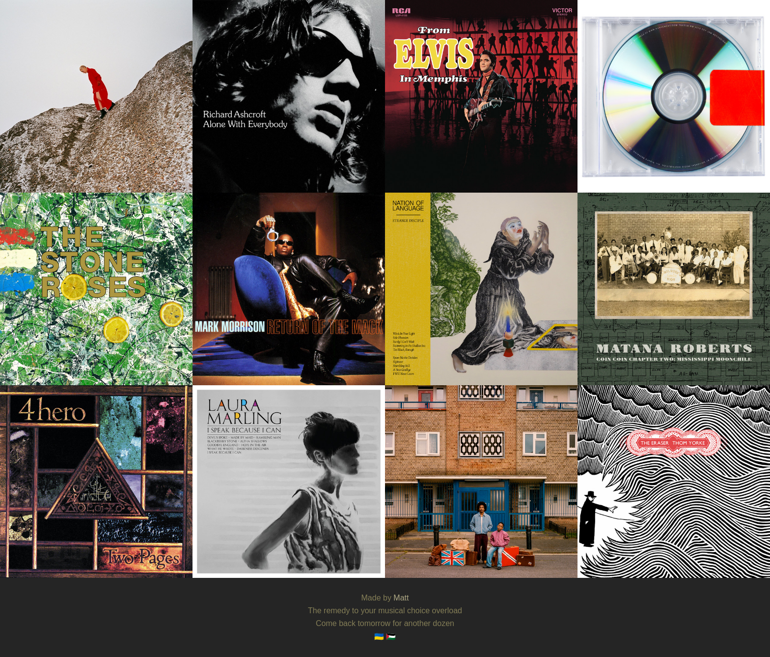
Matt (401, 598)
